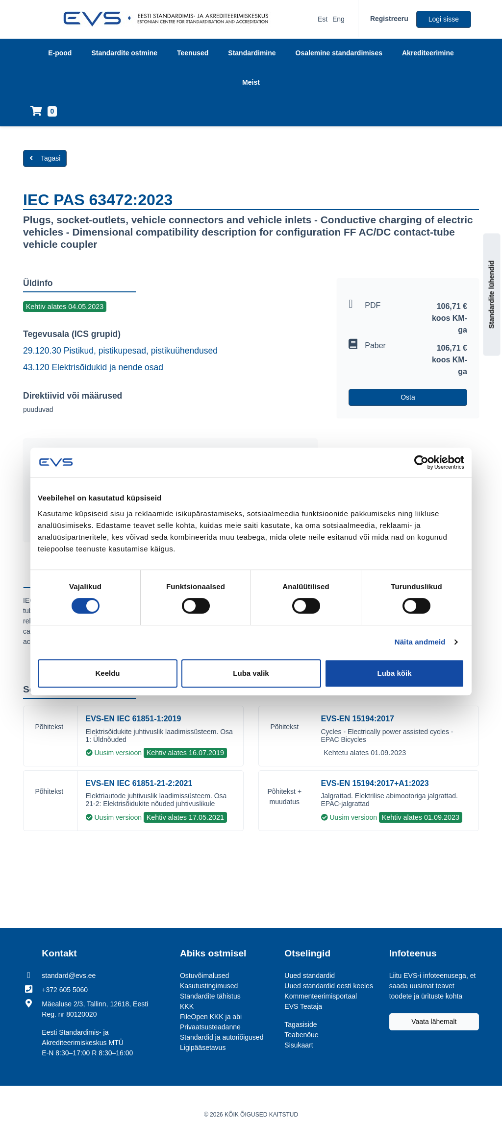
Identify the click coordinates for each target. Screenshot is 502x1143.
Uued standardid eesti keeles (328, 986)
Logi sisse (443, 19)
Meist (251, 82)
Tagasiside (300, 1024)
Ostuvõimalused (204, 975)
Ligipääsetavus (203, 1047)
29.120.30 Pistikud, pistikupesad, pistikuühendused (120, 351)
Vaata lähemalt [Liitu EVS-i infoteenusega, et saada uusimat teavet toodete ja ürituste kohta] (433, 1021)
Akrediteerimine (428, 53)
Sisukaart (298, 1045)
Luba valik (251, 673)
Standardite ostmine (124, 53)
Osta (408, 397)
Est (322, 19)
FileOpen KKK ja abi (211, 1017)
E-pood (60, 53)
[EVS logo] (169, 19)
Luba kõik (394, 673)
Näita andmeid (420, 642)
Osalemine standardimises (339, 53)
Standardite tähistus (210, 996)
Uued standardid (309, 975)
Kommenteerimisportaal (320, 996)
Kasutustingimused (209, 986)
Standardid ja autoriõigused (221, 1037)
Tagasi (44, 158)
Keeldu (107, 673)
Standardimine (252, 53)
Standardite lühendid (492, 294)
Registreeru (389, 19)
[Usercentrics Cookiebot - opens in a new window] (421, 462)
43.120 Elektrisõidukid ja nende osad (93, 367)
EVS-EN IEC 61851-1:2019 (133, 718)
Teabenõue (301, 1035)
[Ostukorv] (43, 111)
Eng (338, 19)
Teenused (192, 53)
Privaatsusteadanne (210, 1027)
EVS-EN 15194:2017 (357, 718)
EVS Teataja (303, 1006)
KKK (187, 1006)
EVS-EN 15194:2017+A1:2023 (375, 783)
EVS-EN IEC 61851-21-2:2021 (139, 783)
